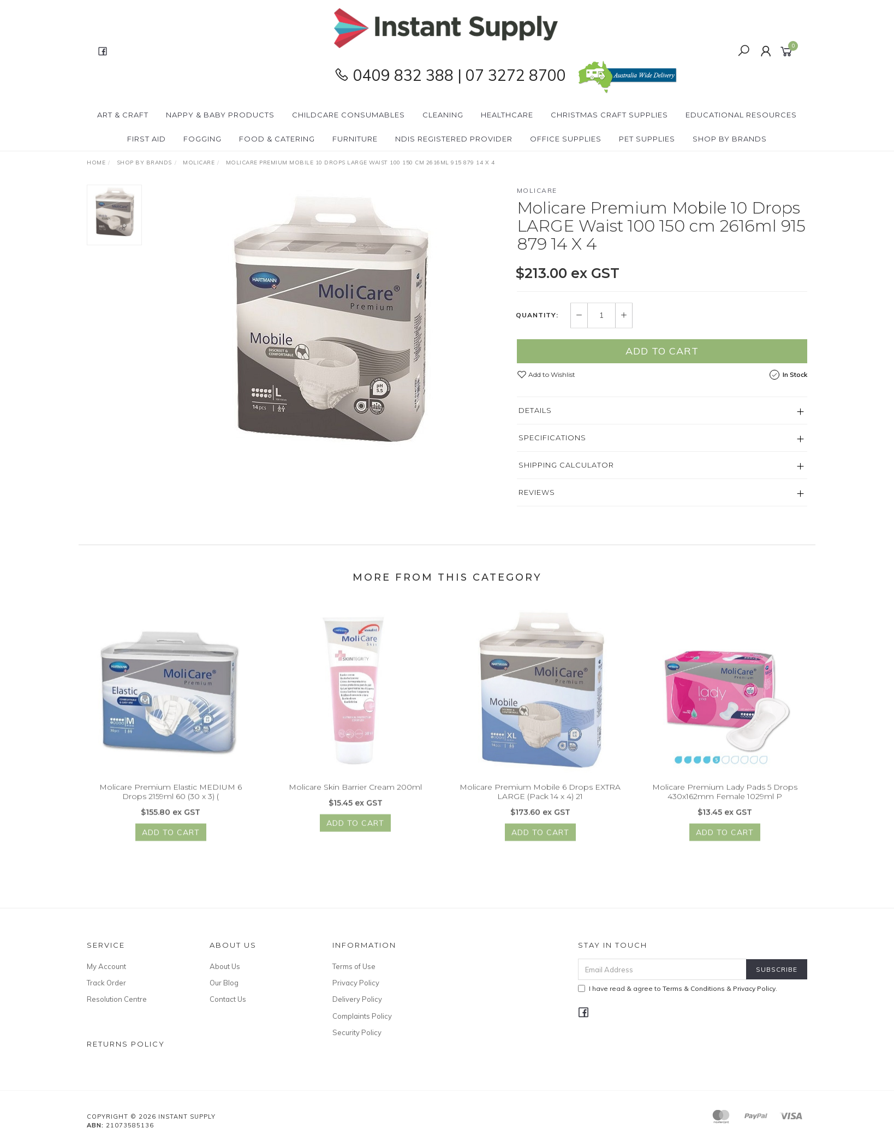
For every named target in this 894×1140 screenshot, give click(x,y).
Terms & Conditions (694, 988)
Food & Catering (277, 138)
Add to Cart (662, 351)
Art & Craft (122, 114)
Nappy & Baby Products (220, 114)
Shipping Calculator (566, 464)
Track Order (106, 982)
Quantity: (537, 315)
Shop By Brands (730, 138)
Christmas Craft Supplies (609, 114)
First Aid (146, 138)
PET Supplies (647, 138)
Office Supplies (565, 138)
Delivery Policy (357, 999)
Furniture (355, 138)
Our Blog (224, 982)
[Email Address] (662, 969)
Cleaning (442, 114)
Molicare (537, 190)
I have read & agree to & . (677, 988)
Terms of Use (354, 966)
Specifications (552, 437)
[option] (329, 321)
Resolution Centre (117, 999)
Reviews (536, 492)
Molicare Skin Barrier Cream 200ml (355, 801)
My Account (106, 966)
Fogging (202, 138)
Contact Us (228, 999)
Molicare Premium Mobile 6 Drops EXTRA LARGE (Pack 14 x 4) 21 (540, 805)
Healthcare (507, 114)
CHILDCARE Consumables (348, 114)
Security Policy (357, 1032)
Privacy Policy (355, 982)
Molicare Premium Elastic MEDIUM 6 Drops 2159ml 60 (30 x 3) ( (170, 805)
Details (535, 410)
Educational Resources (741, 114)
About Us (225, 966)
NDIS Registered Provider (453, 138)
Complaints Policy (362, 1016)
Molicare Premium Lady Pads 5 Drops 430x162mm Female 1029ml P (724, 805)
